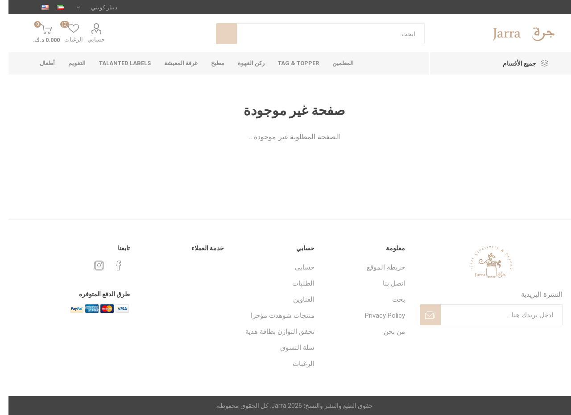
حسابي (87, 39)
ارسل (421, 314)
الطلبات (295, 283)
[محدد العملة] (88, 7)
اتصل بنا (385, 283)
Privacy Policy (376, 315)
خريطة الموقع (377, 267)
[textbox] (322, 33)
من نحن (386, 332)
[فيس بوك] (110, 265)
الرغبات (295, 364)
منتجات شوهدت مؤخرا (274, 315)
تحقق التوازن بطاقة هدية (271, 332)
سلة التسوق (289, 348)
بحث (217, 33)
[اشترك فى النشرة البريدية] (493, 314)
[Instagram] (90, 265)
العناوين (295, 299)
